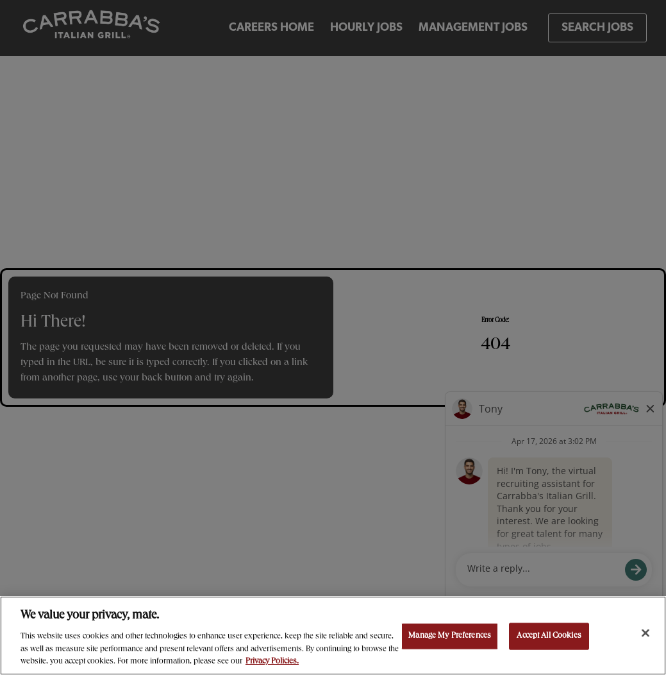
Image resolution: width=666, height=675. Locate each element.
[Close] (645, 633)
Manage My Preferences (449, 636)
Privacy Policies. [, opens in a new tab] (272, 662)
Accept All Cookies (549, 636)
